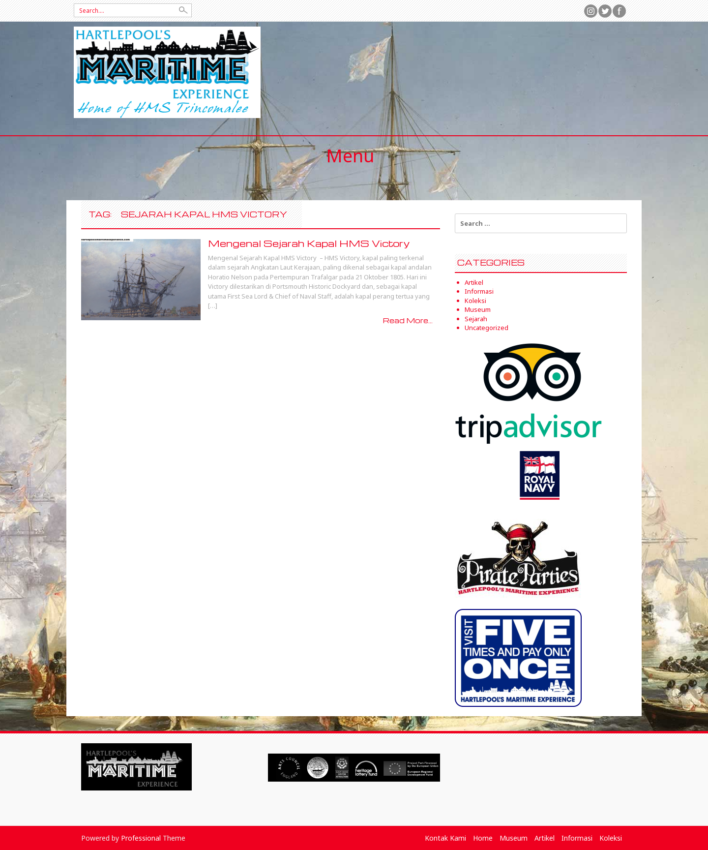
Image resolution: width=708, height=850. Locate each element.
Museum (478, 309)
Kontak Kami (445, 838)
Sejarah (476, 318)
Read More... (408, 320)
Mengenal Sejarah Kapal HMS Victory (309, 243)
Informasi (479, 291)
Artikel (474, 282)
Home (483, 838)
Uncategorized (486, 327)
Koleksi (475, 300)
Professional (141, 838)
